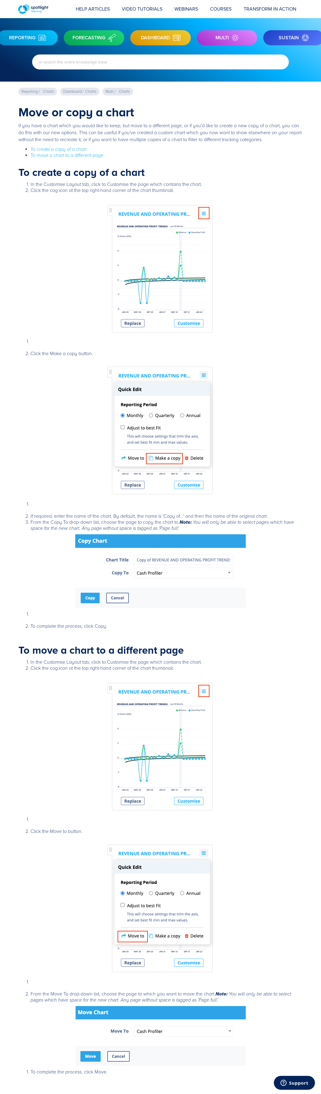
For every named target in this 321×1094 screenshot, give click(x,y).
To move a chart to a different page (67, 155)
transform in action (270, 9)
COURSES (221, 9)
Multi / (110, 91)
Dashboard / (73, 91)
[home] (44, 9)
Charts (48, 91)
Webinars (186, 9)
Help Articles (93, 9)
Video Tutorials (142, 9)
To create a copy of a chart (58, 149)
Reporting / (30, 91)
